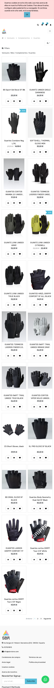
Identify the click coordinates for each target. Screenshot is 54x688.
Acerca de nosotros (9, 660)
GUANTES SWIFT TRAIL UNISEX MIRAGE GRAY (40, 339)
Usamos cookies (8, 655)
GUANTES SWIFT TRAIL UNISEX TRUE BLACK (14, 389)
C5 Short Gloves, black (14, 438)
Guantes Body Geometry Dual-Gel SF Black (40, 489)
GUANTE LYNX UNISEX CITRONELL (40, 239)
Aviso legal (6, 650)
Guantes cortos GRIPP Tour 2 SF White (40, 538)
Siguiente (47, 607)
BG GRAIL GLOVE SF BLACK (14, 489)
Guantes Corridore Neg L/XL (14, 140)
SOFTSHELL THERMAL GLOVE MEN (40, 140)
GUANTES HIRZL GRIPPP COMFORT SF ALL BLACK (40, 289)
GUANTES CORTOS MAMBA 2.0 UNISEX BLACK (14, 190)
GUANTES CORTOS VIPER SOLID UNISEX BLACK (40, 389)
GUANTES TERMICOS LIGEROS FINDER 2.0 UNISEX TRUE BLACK (14, 339)
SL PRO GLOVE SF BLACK (40, 438)
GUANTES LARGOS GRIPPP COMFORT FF (13, 538)
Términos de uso (35, 645)
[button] (48, 43)
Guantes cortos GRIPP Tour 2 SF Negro (14, 588)
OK (27, 15)
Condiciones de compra (11, 645)
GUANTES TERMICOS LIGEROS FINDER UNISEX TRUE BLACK (40, 190)
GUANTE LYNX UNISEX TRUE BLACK (14, 289)
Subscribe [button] (31, 669)
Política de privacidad (37, 650)
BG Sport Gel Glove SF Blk (14, 89)
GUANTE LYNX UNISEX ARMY (14, 239)
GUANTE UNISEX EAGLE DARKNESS (40, 90)
